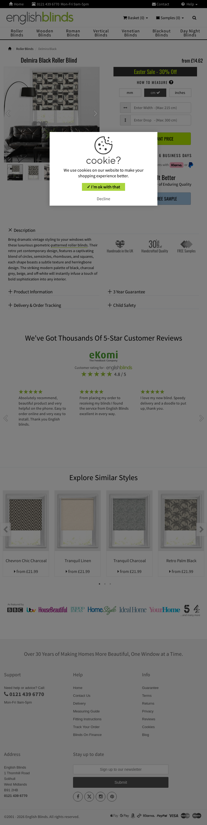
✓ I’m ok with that (103, 186)
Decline (103, 198)
